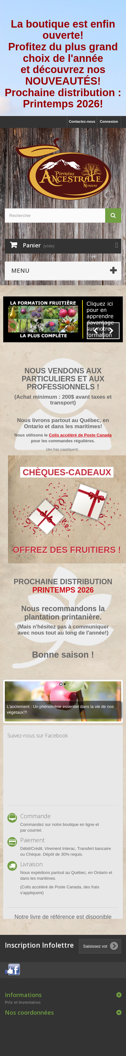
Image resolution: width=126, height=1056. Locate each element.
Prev (95, 330)
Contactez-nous (82, 121)
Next (111, 330)
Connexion (109, 121)
